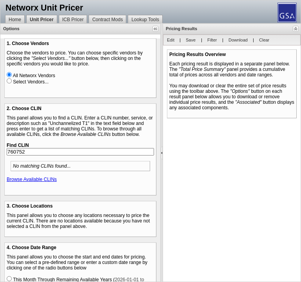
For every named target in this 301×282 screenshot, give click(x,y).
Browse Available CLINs (32, 179)
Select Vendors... (31, 82)
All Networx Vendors (34, 75)
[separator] (162, 153)
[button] (155, 29)
